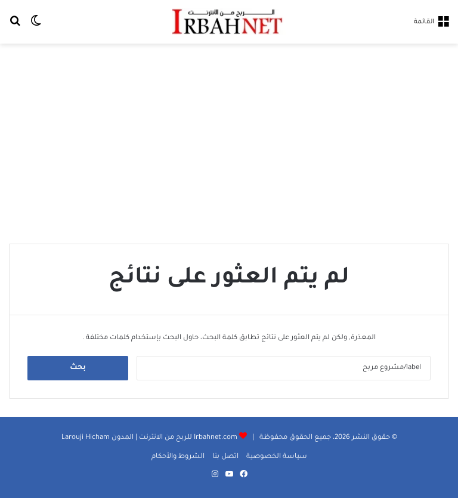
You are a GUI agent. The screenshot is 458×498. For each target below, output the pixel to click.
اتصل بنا (225, 457)
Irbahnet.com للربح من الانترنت (187, 438)
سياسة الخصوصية (276, 457)
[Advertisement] (229, 139)
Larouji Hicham (85, 438)
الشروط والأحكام (178, 457)
